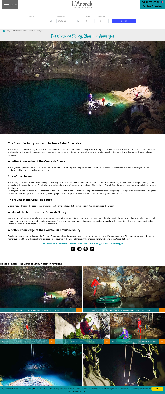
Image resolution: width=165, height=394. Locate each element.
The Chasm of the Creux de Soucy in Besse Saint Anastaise (37, 310)
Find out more (80, 391)
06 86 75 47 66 (151, 2)
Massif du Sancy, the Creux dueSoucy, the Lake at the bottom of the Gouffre (121, 310)
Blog (8, 30)
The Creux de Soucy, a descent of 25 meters (79, 342)
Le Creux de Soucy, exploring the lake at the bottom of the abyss (134, 343)
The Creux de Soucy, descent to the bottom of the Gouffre (24, 342)
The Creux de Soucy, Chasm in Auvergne (27, 30)
